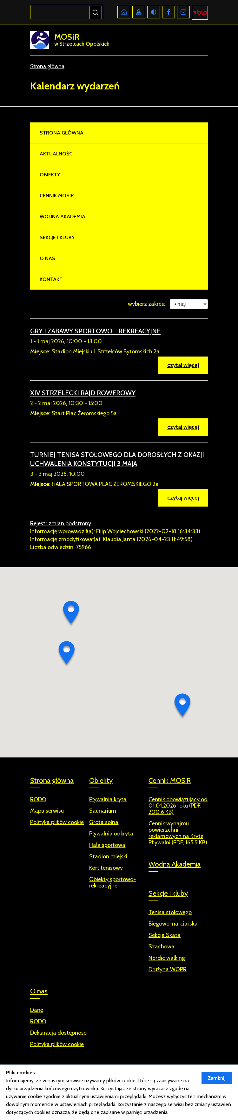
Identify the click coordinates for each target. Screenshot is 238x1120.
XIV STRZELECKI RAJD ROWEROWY (83, 393)
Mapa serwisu (47, 811)
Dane (36, 1010)
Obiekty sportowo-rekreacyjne (112, 882)
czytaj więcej (183, 365)
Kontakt (51, 279)
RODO (38, 1021)
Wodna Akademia (62, 216)
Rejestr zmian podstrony (60, 523)
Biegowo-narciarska (173, 923)
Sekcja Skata (165, 935)
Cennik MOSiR (57, 196)
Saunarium (102, 811)
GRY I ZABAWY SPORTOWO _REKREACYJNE (95, 331)
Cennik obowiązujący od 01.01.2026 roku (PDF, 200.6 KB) (178, 805)
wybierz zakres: (146, 303)
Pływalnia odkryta (111, 833)
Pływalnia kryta (108, 799)
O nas (47, 258)
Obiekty (50, 175)
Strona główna (47, 66)
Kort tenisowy (106, 868)
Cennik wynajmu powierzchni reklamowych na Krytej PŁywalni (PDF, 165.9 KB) (178, 833)
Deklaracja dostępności (59, 1033)
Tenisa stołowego (170, 912)
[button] (71, 614)
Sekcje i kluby (57, 237)
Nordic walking (167, 958)
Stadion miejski (108, 856)
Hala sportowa (107, 845)
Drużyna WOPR (168, 969)
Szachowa (162, 946)
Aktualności (57, 154)
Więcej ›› (179, 1112)
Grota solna (103, 822)
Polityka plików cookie (57, 1044)
